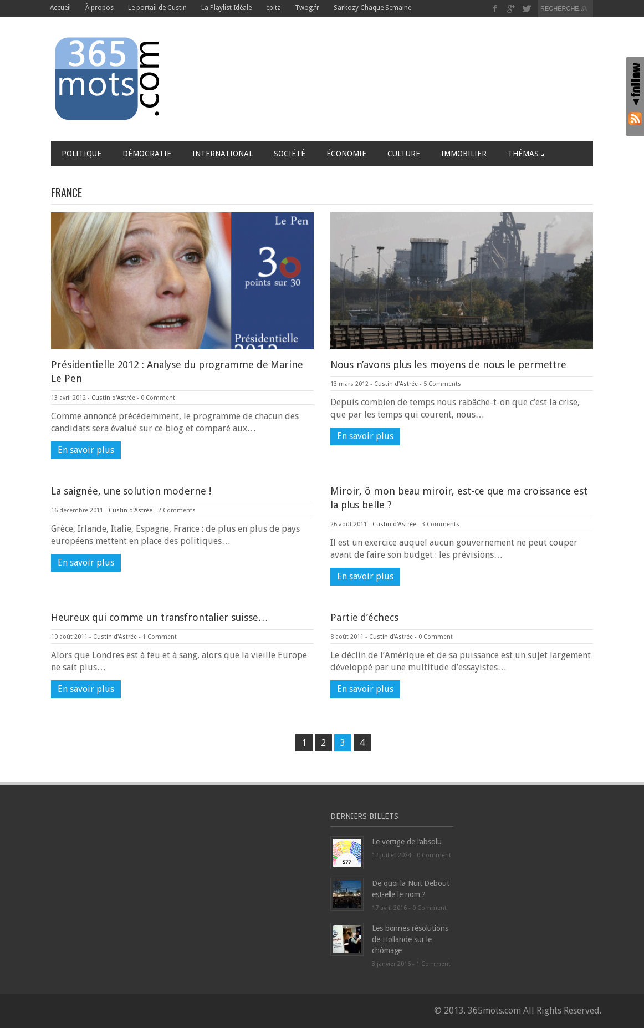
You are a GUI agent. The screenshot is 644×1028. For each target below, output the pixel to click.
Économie (346, 153)
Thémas (526, 153)
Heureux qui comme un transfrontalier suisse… (159, 617)
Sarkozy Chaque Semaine (372, 8)
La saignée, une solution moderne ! (131, 491)
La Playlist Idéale (226, 8)
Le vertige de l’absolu (407, 841)
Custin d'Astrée (113, 397)
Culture (403, 153)
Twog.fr (307, 8)
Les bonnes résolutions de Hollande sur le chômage (410, 939)
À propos (99, 8)
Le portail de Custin (157, 8)
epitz (273, 8)
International (222, 153)
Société (289, 153)
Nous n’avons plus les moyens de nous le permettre (448, 364)
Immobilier (464, 153)
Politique (81, 153)
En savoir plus (86, 450)
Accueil (60, 8)
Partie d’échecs (364, 617)
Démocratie (146, 153)
